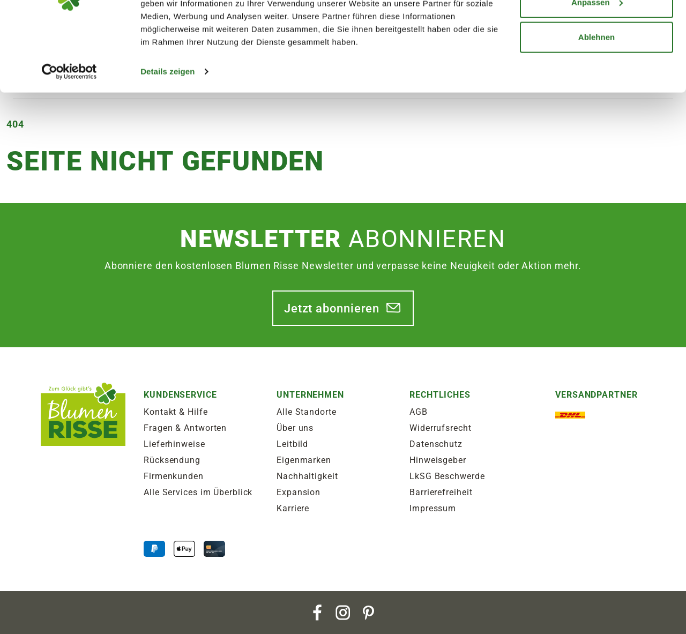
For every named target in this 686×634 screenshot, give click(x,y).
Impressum (432, 508)
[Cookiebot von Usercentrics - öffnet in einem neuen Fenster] (69, 133)
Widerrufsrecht (440, 428)
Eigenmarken (304, 460)
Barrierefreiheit (440, 492)
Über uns (295, 428)
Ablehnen (596, 98)
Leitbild (292, 444)
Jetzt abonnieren (331, 308)
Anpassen (597, 63)
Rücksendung (172, 460)
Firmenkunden (174, 476)
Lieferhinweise (174, 444)
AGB (418, 412)
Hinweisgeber (437, 460)
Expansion (298, 492)
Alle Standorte (307, 412)
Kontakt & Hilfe (176, 412)
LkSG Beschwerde (447, 476)
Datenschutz (436, 444)
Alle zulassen (596, 28)
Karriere (293, 508)
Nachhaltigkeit (307, 476)
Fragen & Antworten (185, 428)
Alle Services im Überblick (198, 492)
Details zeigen (167, 132)
